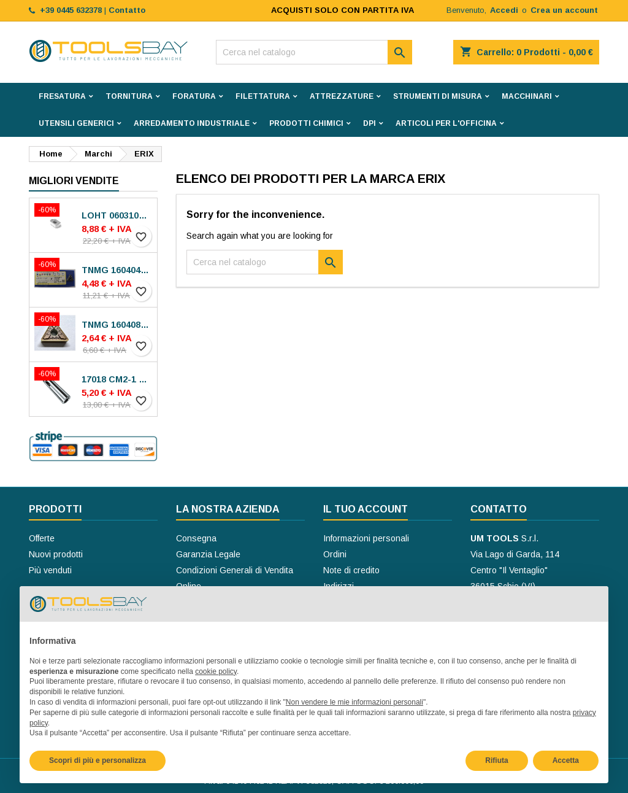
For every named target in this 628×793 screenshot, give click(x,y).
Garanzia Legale (208, 554)
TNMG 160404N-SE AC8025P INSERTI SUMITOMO (117, 270)
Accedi (504, 10)
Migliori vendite (74, 181)
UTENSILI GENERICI (76, 123)
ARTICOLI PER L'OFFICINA (446, 123)
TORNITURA (129, 96)
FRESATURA (62, 96)
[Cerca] (314, 52)
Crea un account (564, 10)
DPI (369, 123)
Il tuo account (365, 509)
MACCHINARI (527, 96)
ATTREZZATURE (341, 96)
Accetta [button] (566, 760)
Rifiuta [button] (496, 760)
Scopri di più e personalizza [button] (97, 760)
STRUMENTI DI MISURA (437, 96)
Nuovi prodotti (56, 554)
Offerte (42, 538)
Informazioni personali (366, 538)
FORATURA (194, 96)
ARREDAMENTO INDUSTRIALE (192, 123)
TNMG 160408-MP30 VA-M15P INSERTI (117, 325)
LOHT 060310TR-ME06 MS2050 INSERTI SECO (117, 215)
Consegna (196, 538)
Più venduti (50, 570)
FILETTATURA (263, 96)
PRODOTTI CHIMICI (306, 123)
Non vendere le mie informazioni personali (354, 702)
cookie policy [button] (216, 671)
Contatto (498, 509)
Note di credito (351, 570)
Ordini (335, 554)
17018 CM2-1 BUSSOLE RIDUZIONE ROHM (117, 379)
